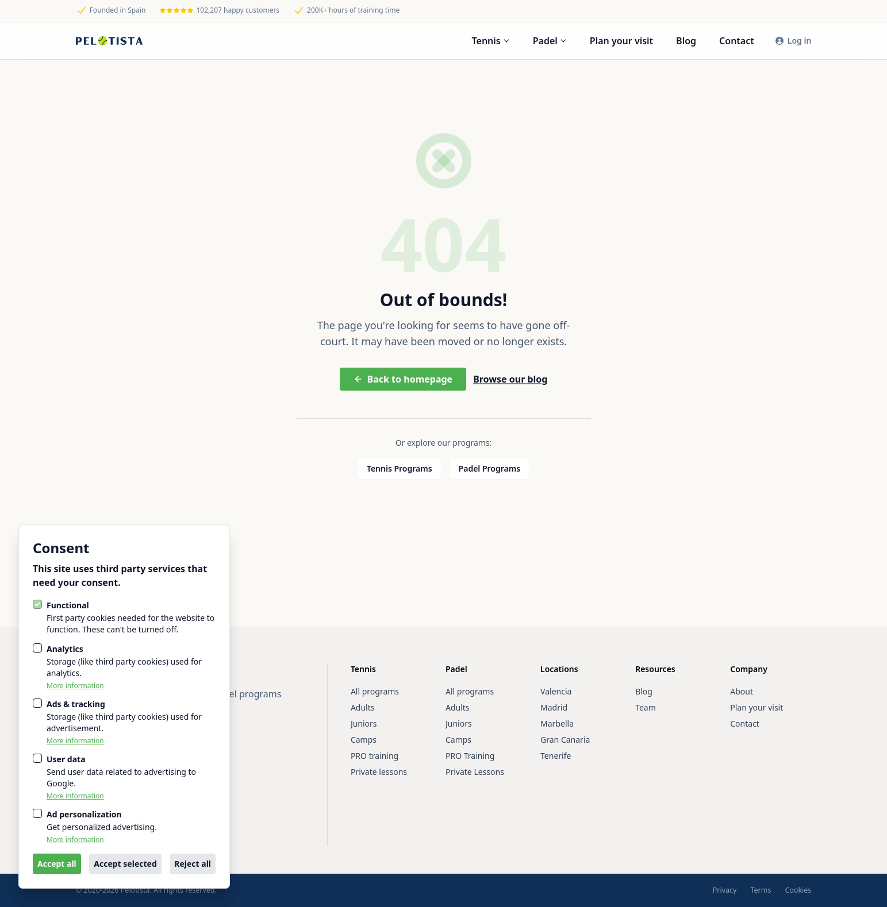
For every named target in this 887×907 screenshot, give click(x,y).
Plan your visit (621, 40)
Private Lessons (475, 771)
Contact (736, 40)
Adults (363, 707)
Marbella (557, 723)
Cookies (798, 890)
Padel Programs (490, 468)
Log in (793, 40)
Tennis (491, 40)
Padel (550, 40)
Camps (364, 739)
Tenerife (555, 755)
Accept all (56, 863)
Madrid (553, 707)
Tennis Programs (399, 468)
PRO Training (470, 755)
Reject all (192, 863)
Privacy (725, 890)
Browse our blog (510, 379)
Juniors (364, 723)
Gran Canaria (565, 739)
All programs (375, 691)
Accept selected (125, 863)
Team (645, 707)
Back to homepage (403, 379)
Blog (686, 40)
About (741, 691)
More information (75, 685)
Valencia (555, 691)
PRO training (374, 755)
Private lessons (379, 771)
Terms (760, 890)
